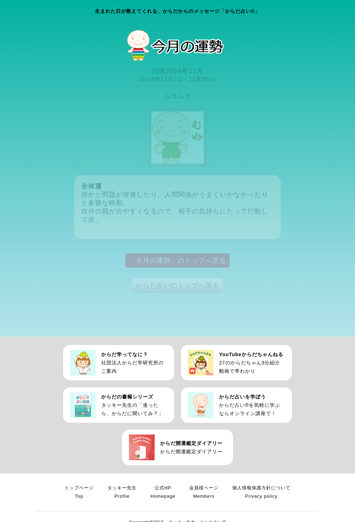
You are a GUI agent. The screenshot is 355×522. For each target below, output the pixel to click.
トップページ (79, 492)
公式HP (162, 492)
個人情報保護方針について (261, 492)
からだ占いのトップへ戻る (177, 285)
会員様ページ (203, 492)
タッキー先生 (122, 492)
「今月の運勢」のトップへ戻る (177, 260)
